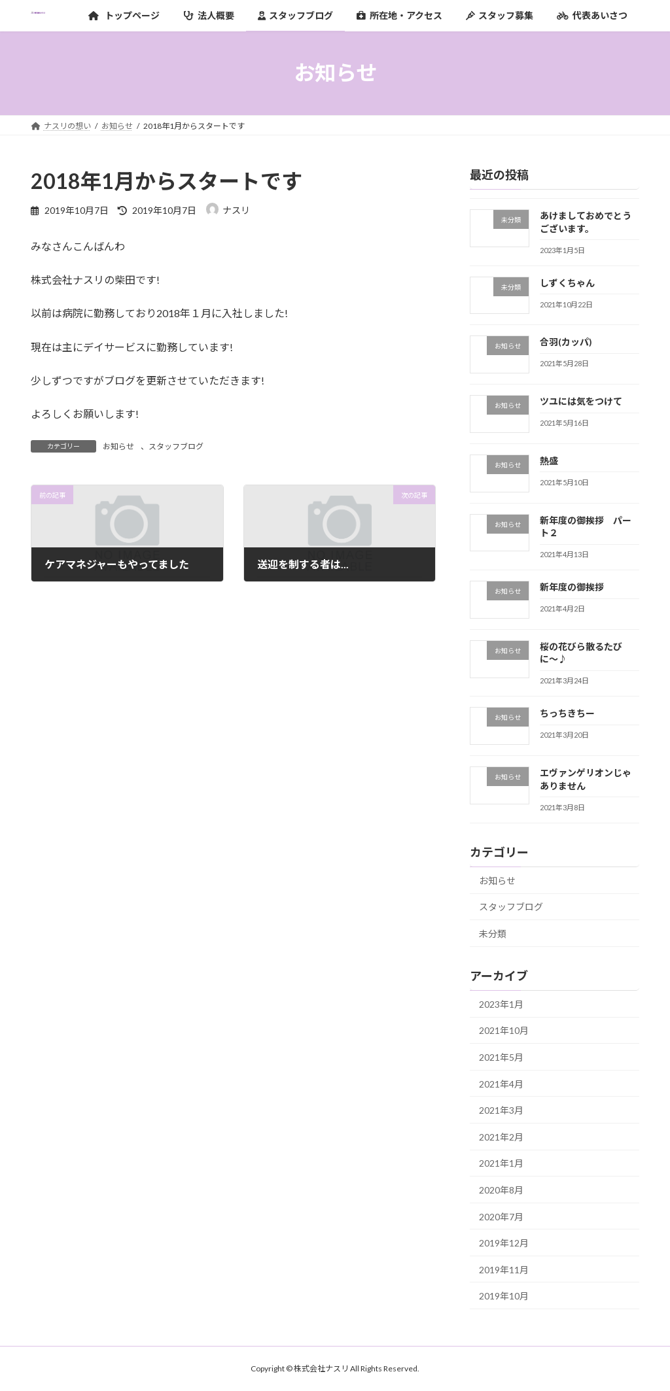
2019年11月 (504, 1269)
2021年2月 (501, 1136)
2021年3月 (501, 1110)
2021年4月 (501, 1083)
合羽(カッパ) (566, 341)
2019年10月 (504, 1295)
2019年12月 (504, 1242)
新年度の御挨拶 (572, 586)
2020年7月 (501, 1216)
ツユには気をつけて (581, 401)
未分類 (492, 933)
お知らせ (118, 446)
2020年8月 (501, 1189)
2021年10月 (504, 1030)
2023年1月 (501, 1003)
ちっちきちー (567, 713)
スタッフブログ (176, 446)
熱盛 (549, 460)
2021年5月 (501, 1057)
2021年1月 (501, 1163)
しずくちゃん (567, 282)
